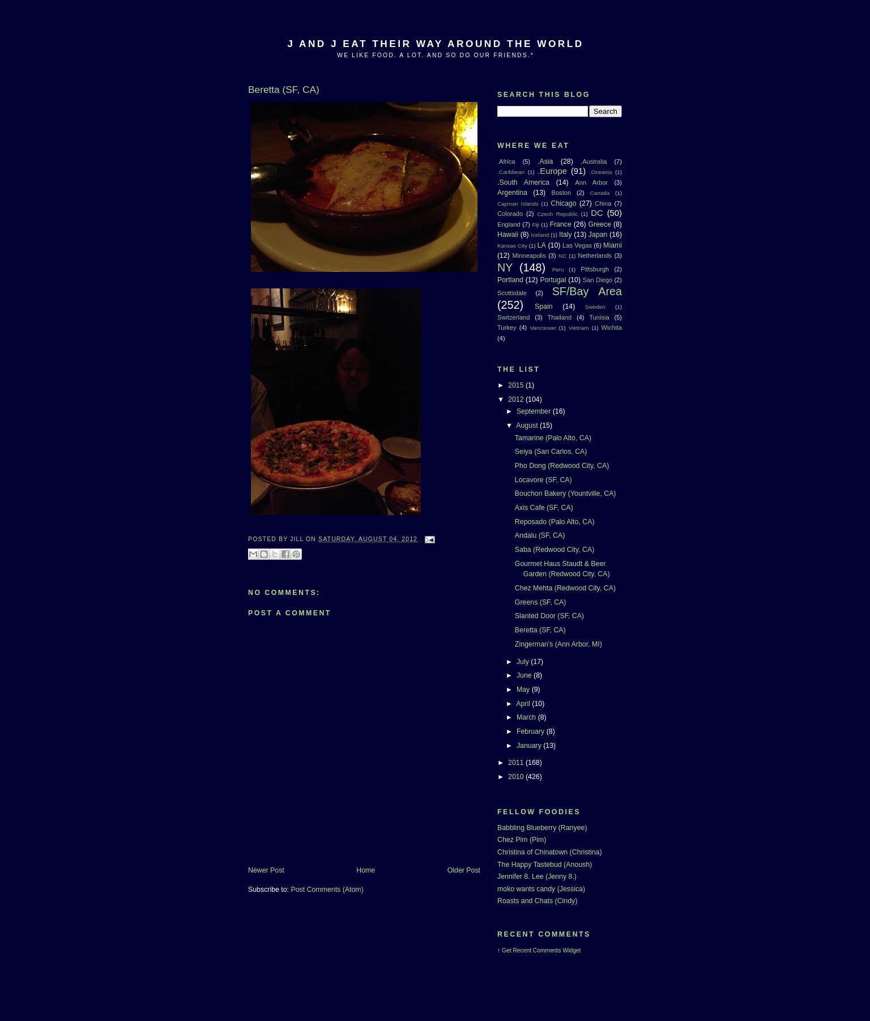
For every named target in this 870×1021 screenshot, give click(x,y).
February (532, 731)
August (528, 425)
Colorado (510, 213)
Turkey (507, 327)
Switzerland (513, 317)
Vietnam (579, 328)
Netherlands (595, 255)
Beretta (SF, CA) (540, 630)
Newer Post (266, 870)
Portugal (553, 280)
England (509, 224)
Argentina (512, 193)
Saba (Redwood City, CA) (554, 550)
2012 (517, 399)
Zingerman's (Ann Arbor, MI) (558, 644)
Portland (510, 280)
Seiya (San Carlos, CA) (551, 452)
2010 (517, 777)
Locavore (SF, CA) (543, 480)
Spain (544, 306)
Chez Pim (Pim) (521, 840)
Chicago (563, 203)
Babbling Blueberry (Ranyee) (542, 828)
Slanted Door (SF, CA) (549, 616)
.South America (523, 182)
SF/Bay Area (587, 291)
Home (365, 870)
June (525, 675)
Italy (565, 235)
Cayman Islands (518, 204)
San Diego (597, 279)
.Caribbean (510, 172)
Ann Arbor (591, 182)
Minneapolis (529, 255)
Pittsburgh (595, 269)
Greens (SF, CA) (540, 602)
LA (542, 245)
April (524, 704)
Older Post (463, 870)
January (530, 746)
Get (507, 950)
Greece (599, 224)
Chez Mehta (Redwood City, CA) (565, 588)
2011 (517, 763)
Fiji (535, 225)
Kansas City (512, 246)
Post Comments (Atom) (327, 890)
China (603, 203)
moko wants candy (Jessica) (541, 889)
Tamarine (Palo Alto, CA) (553, 438)
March (527, 717)
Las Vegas (577, 245)
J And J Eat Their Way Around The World (435, 43)
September (535, 411)
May (524, 690)
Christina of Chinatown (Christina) (549, 852)
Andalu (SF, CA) (540, 535)
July (524, 662)
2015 (517, 385)
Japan (598, 235)
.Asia (545, 161)
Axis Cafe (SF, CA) (544, 508)
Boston (561, 192)
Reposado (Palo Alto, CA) (555, 522)
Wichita (612, 327)
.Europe (552, 171)
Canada (600, 193)
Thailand (560, 317)
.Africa (506, 161)
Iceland (540, 235)
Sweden (595, 307)
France (560, 224)
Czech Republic (557, 214)
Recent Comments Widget (547, 950)
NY (505, 267)
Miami (612, 245)
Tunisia (599, 317)
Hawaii (507, 235)
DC (597, 213)
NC (562, 256)
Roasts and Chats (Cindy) (537, 901)
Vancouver (543, 328)
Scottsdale (512, 293)
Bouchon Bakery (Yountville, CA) (565, 493)
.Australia (594, 161)
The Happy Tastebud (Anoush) (544, 865)
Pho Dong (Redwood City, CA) (562, 466)
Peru (558, 269)
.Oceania (601, 172)
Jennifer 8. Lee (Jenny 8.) (537, 876)
